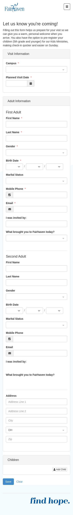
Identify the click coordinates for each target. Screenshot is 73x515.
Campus (11, 63)
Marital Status (14, 174)
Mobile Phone (15, 188)
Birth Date (12, 160)
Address (11, 395)
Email (10, 203)
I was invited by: (16, 217)
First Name (13, 118)
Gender (11, 146)
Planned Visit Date (18, 77)
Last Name (13, 132)
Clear (19, 481)
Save (8, 481)
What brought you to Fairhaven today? (30, 231)
